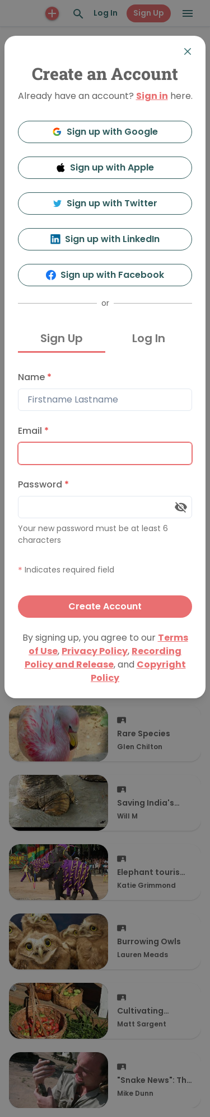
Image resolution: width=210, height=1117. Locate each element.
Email (33, 430)
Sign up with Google (105, 131)
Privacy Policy (95, 651)
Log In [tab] (148, 338)
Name (35, 377)
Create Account (105, 606)
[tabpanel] (105, 492)
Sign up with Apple (105, 167)
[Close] (188, 51)
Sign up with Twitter (105, 203)
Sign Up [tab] (61, 338)
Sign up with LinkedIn (105, 239)
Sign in (152, 95)
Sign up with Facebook (105, 274)
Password (43, 484)
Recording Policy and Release (103, 658)
